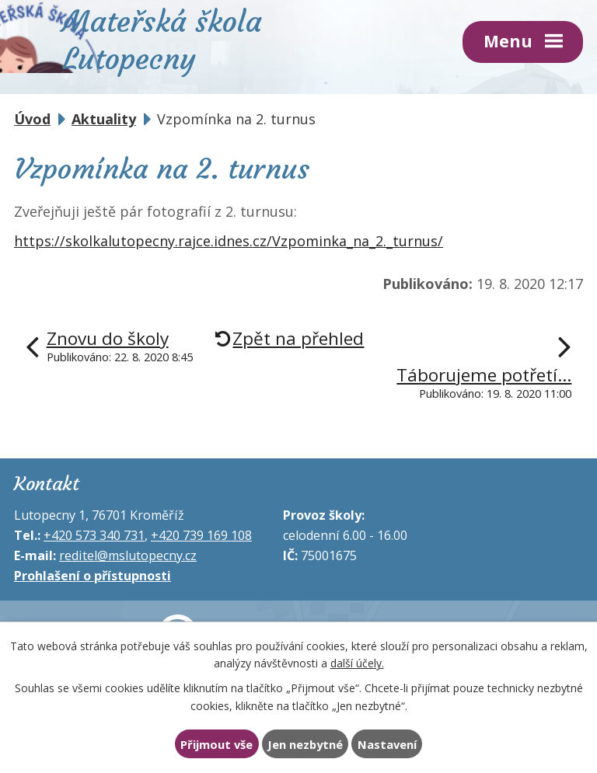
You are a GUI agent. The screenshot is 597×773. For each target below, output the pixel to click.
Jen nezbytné (305, 744)
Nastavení (387, 744)
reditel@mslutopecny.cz (128, 555)
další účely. (357, 663)
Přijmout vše (216, 744)
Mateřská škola (162, 38)
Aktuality (104, 119)
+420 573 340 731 (94, 535)
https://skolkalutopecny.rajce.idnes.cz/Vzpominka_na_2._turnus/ (228, 241)
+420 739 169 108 (201, 535)
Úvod (32, 119)
